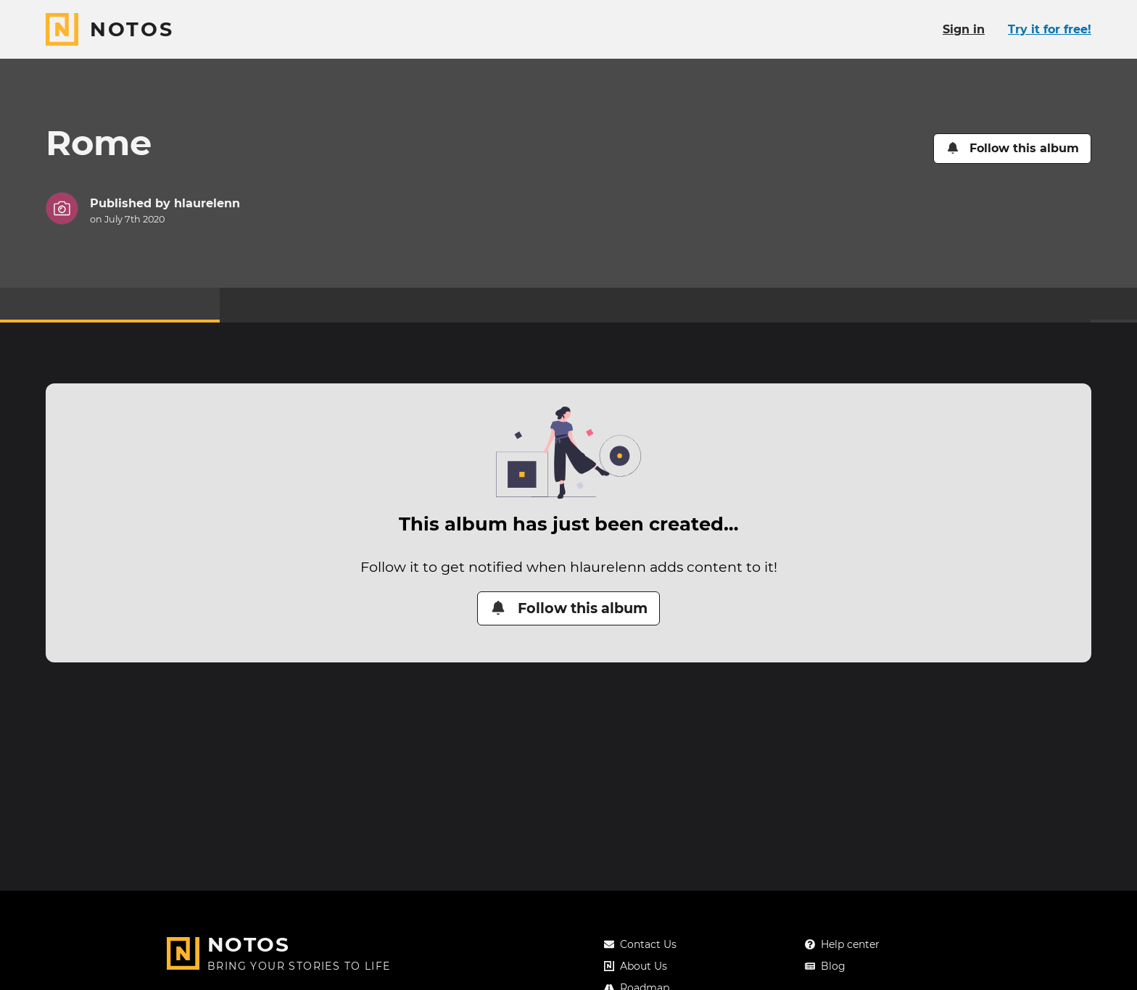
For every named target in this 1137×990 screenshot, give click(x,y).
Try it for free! (1049, 29)
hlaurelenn (207, 203)
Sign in (964, 29)
